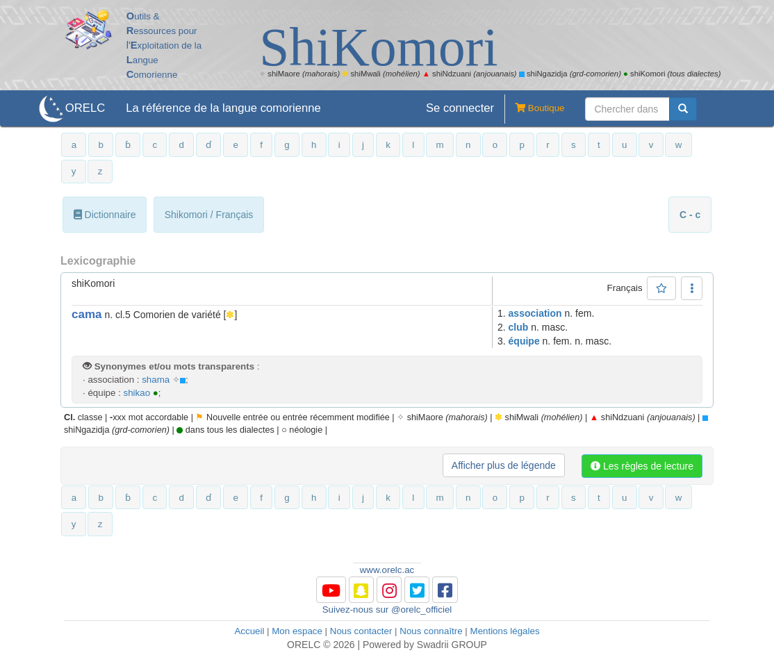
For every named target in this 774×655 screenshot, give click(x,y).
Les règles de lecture (642, 466)
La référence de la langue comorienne (223, 108)
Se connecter (460, 108)
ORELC (85, 108)
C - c (690, 214)
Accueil (249, 631)
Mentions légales (505, 631)
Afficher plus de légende (504, 465)
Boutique (534, 109)
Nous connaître (431, 631)
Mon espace (297, 631)
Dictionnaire (105, 214)
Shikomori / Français (209, 214)
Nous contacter (361, 631)
